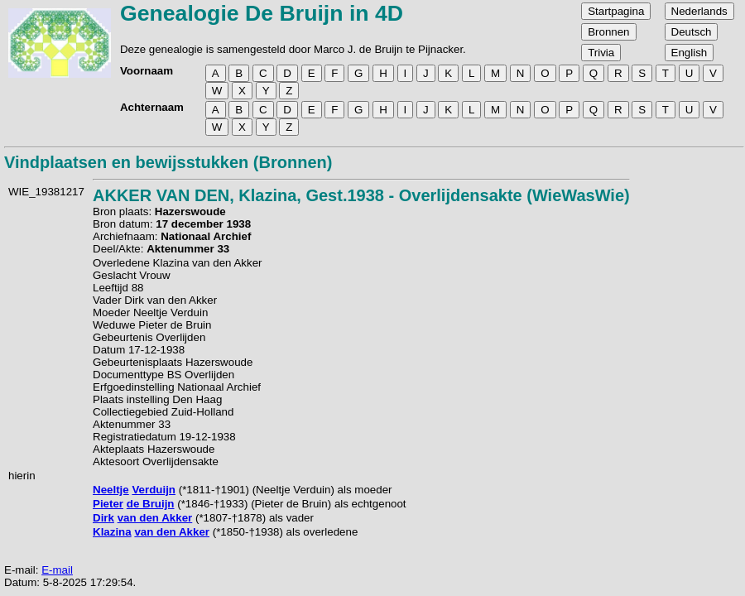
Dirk (103, 518)
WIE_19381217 (46, 191)
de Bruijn (151, 503)
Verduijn (153, 489)
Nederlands (699, 11)
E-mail (57, 570)
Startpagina (616, 11)
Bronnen (608, 32)
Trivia (601, 52)
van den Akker (155, 518)
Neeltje (111, 489)
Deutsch (691, 32)
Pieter (108, 503)
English (689, 52)
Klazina (112, 532)
